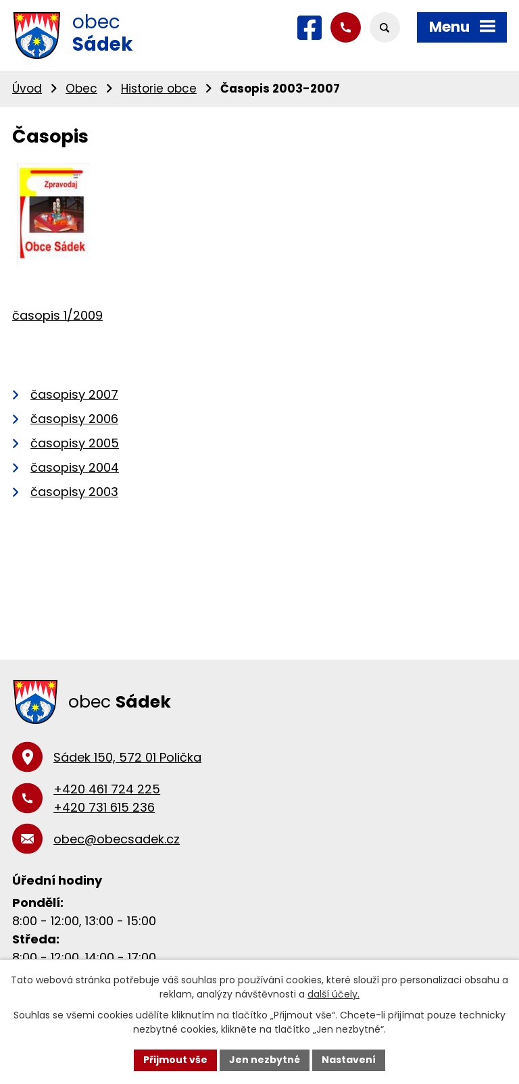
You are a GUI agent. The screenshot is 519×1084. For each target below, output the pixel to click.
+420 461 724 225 (106, 789)
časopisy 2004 (74, 467)
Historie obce (159, 88)
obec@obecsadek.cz (116, 839)
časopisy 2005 (74, 443)
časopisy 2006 (74, 418)
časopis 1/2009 (57, 315)
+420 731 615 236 (104, 807)
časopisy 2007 (74, 394)
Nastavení (349, 1059)
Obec (81, 88)
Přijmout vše (175, 1059)
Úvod (27, 88)
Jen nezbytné (264, 1059)
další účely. (333, 994)
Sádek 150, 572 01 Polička (127, 757)
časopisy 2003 (74, 491)
